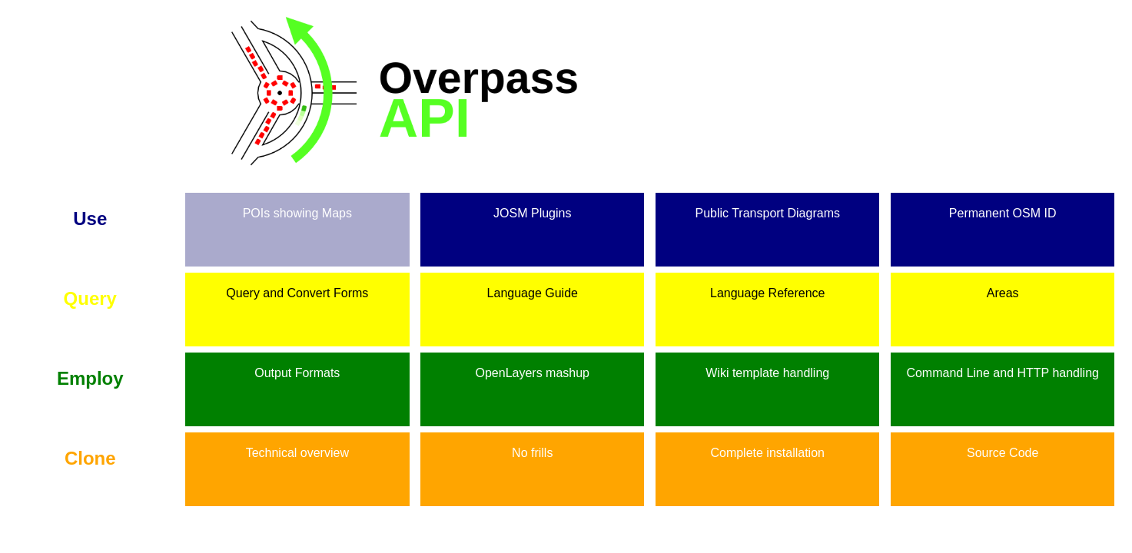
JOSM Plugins (532, 206)
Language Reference (767, 286)
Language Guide (532, 286)
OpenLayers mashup (532, 366)
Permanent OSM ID (1003, 206)
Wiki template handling (767, 366)
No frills (532, 445)
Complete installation (767, 445)
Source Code (1002, 445)
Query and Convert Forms (297, 286)
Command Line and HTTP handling (1002, 366)
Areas (1003, 286)
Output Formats (297, 366)
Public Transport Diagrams (767, 206)
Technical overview (297, 445)
